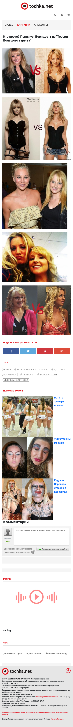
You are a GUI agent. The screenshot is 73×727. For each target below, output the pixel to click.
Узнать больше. (57, 719)
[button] (62, 14)
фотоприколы (48, 375)
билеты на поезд (56, 653)
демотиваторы (13, 653)
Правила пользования (11, 712)
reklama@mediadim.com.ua (47, 697)
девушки (59, 369)
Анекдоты (41, 24)
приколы (28, 375)
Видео (9, 24)
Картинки (23, 24)
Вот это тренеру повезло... (60, 401)
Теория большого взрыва (32, 369)
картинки (10, 375)
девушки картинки (16, 380)
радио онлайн (34, 653)
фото (7, 369)
